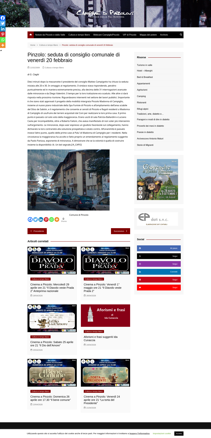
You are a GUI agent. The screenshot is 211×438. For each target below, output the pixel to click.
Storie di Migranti (145, 145)
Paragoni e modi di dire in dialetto (153, 119)
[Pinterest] (46, 219)
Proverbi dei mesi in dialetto (150, 126)
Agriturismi (142, 90)
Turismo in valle (144, 65)
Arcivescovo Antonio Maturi (150, 138)
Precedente (37, 231)
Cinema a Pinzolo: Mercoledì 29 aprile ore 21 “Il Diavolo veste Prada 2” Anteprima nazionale (52, 288)
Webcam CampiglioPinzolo (106, 35)
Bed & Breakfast (145, 77)
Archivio (164, 35)
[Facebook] (30, 219)
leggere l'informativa (140, 433)
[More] (56, 219)
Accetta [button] (179, 434)
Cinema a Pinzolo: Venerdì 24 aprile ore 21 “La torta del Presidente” (102, 400)
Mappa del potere (148, 35)
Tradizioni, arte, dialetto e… (150, 114)
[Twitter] (35, 219)
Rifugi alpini (142, 109)
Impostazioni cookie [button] (162, 433)
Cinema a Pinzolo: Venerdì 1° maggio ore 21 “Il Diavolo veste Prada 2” (103, 288)
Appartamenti (143, 83)
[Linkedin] (40, 219)
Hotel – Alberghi (144, 71)
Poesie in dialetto (145, 132)
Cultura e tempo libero (79, 35)
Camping (141, 96)
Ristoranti (141, 102)
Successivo (120, 231)
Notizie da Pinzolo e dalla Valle (50, 35)
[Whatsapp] (51, 219)
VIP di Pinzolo (129, 35)
